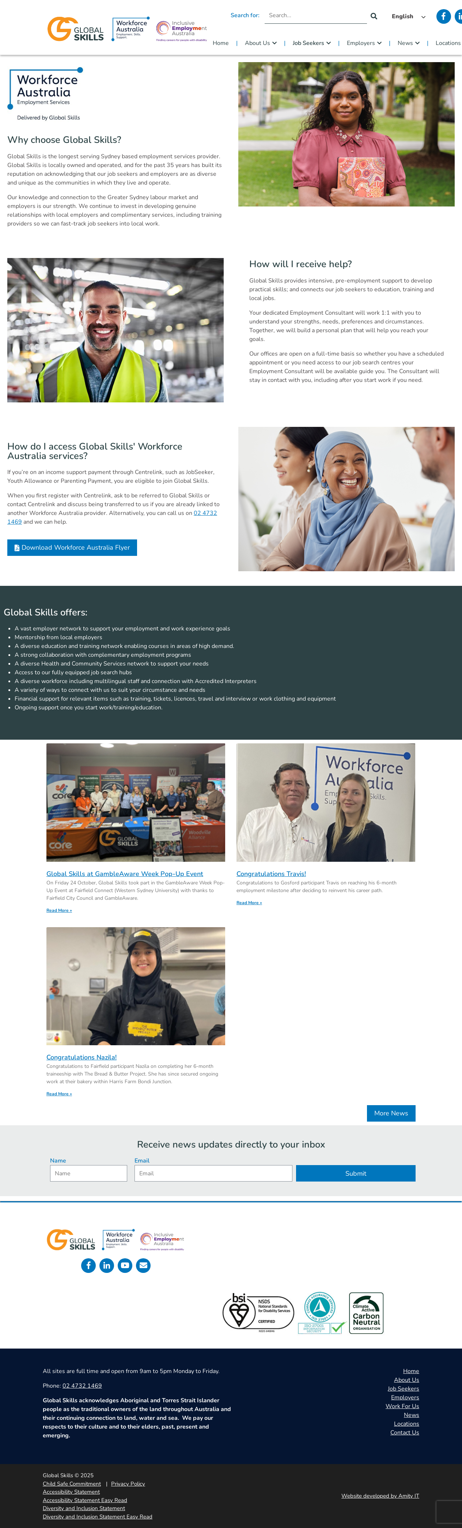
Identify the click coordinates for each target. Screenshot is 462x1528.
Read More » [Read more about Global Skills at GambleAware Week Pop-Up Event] (59, 910)
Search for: (245, 15)
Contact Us (404, 1433)
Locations (406, 1424)
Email (142, 1161)
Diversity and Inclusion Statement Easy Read (97, 1516)
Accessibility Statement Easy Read (85, 1500)
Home (221, 43)
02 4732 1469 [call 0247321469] (82, 1386)
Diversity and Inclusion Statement (84, 1508)
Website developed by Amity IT (380, 1495)
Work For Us (402, 1406)
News (405, 43)
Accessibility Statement (71, 1491)
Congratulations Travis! (271, 873)
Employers (361, 43)
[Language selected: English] (406, 16)
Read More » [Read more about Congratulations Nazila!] (59, 1094)
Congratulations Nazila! (81, 1057)
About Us (257, 43)
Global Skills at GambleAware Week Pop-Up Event (124, 873)
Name (58, 1161)
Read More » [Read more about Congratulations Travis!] (249, 903)
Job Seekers (308, 43)
